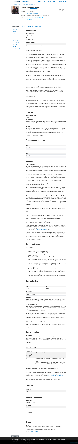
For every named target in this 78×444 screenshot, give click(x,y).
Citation (14, 50)
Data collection (15, 40)
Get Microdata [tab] (38, 26)
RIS (31, 431)
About (44, 1)
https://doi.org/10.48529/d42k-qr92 (32, 13)
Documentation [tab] (31, 26)
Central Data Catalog (17, 4)
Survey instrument (16, 38)
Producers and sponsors (17, 33)
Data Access (15, 44)
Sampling (14, 35)
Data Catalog (39, 1)
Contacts (14, 46)
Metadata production (17, 48)
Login (65, 1)
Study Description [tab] (15, 26)
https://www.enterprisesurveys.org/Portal (55, 375)
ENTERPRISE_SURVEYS (24, 4)
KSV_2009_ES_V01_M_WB (32, 4)
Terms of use (59, 1)
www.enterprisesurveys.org (42, 229)
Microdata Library (25, 1)
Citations (53, 1)
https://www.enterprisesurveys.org (32, 369)
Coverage (14, 31)
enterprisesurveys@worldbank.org (32, 392)
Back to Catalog (15, 436)
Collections (49, 1)
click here (42, 440)
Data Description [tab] (23, 26)
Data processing (16, 42)
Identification (15, 29)
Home (12, 4)
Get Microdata (33, 8)
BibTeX (33, 431)
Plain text (36, 431)
